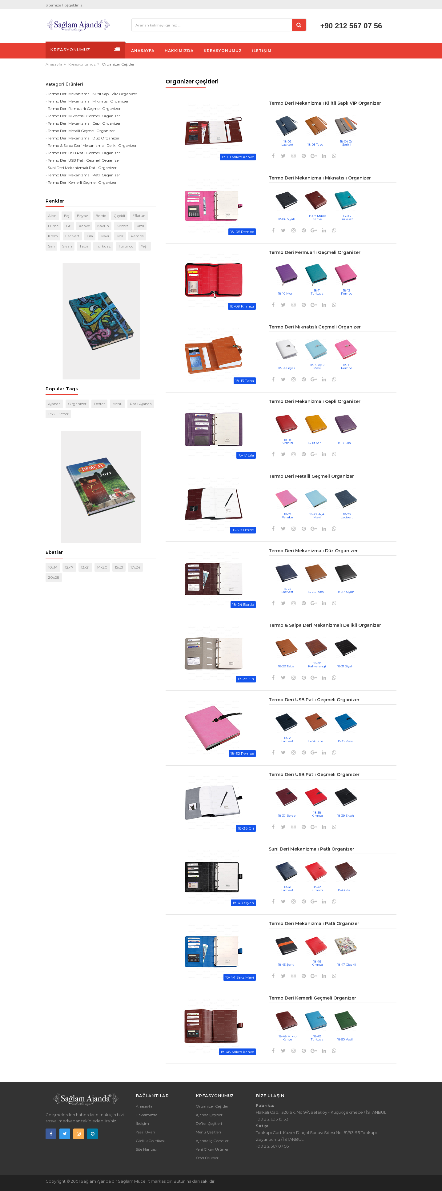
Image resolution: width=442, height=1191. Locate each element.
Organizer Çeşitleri (212, 1106)
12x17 (69, 567)
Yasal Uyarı (145, 1132)
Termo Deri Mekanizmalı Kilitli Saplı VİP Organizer (325, 103)
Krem (53, 236)
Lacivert (72, 236)
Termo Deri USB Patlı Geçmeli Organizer (314, 699)
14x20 (102, 567)
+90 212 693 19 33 (272, 1119)
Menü (117, 403)
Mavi (104, 236)
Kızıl (140, 225)
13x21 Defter (58, 414)
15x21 (119, 567)
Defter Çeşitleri (209, 1123)
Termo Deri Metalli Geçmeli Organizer (311, 476)
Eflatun (139, 215)
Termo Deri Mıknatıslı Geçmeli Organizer (315, 327)
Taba (83, 246)
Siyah (67, 246)
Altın (52, 215)
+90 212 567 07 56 (351, 26)
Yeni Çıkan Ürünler (212, 1149)
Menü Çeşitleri (208, 1132)
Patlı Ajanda (141, 403)
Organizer (77, 403)
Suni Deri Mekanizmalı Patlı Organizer (311, 849)
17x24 (135, 567)
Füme (53, 225)
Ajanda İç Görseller (212, 1140)
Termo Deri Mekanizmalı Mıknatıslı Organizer (320, 178)
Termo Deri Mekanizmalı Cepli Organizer (314, 401)
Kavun (103, 225)
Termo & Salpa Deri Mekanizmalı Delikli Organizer (325, 625)
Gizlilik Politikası (150, 1140)
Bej (67, 215)
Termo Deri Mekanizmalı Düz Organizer (313, 550)
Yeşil (144, 246)
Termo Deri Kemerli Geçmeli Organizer (312, 998)
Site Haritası (146, 1149)
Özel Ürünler (207, 1158)
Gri (68, 225)
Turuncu (126, 246)
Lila (90, 236)
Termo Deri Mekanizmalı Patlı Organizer (314, 923)
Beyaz (82, 215)
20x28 (53, 577)
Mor (119, 236)
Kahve (84, 225)
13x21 (85, 567)
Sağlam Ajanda (96, 1181)
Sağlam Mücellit (134, 1181)
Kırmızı (122, 225)
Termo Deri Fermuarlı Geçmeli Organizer (314, 252)
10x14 (53, 567)
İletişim (142, 1123)
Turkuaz (103, 246)
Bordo (100, 215)
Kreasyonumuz (82, 64)
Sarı (51, 246)
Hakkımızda (146, 1115)
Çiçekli (119, 215)
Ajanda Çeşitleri (209, 1115)
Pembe (137, 236)
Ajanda (54, 403)
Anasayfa (54, 64)
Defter (99, 403)
